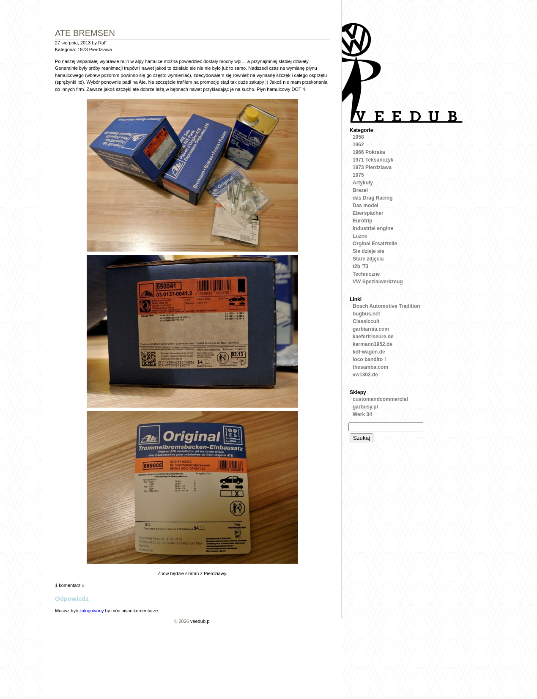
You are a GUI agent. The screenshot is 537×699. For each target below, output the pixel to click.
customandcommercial (380, 399)
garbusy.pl (365, 407)
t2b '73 (361, 266)
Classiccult (366, 321)
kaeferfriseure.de (373, 337)
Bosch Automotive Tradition (386, 306)
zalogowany (91, 610)
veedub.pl (200, 621)
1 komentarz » (70, 585)
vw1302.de (365, 375)
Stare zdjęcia (368, 259)
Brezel (360, 190)
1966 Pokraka (369, 152)
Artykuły (363, 183)
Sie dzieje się (368, 251)
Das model (365, 205)
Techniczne (366, 274)
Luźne (360, 236)
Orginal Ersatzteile (375, 244)
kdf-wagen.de (369, 352)
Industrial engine (373, 228)
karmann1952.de (372, 344)
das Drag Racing (373, 198)
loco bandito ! (369, 359)
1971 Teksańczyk (373, 160)
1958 (358, 137)
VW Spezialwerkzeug (378, 282)
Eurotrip (363, 221)
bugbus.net (366, 314)
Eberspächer (368, 213)
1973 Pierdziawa (94, 49)
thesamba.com (370, 367)
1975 (358, 175)
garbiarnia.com (371, 329)
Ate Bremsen (85, 34)
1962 (358, 145)
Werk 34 (362, 414)
